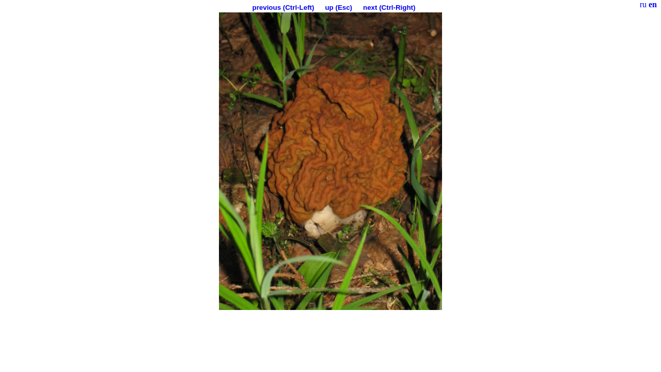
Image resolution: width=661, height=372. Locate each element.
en (653, 4)
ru (643, 4)
